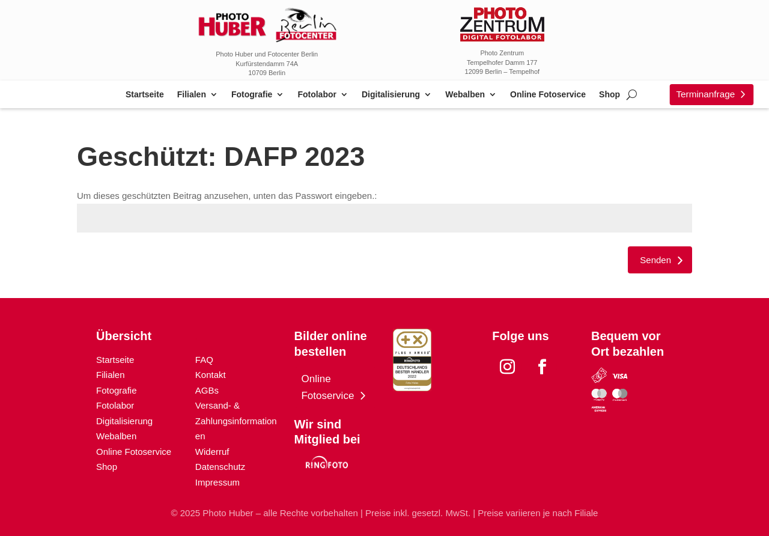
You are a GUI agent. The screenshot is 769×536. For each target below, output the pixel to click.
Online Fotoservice (548, 94)
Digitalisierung (391, 94)
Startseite (145, 94)
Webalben (465, 94)
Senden (655, 260)
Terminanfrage (705, 94)
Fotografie (251, 94)
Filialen (191, 94)
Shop (609, 94)
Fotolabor (316, 94)
